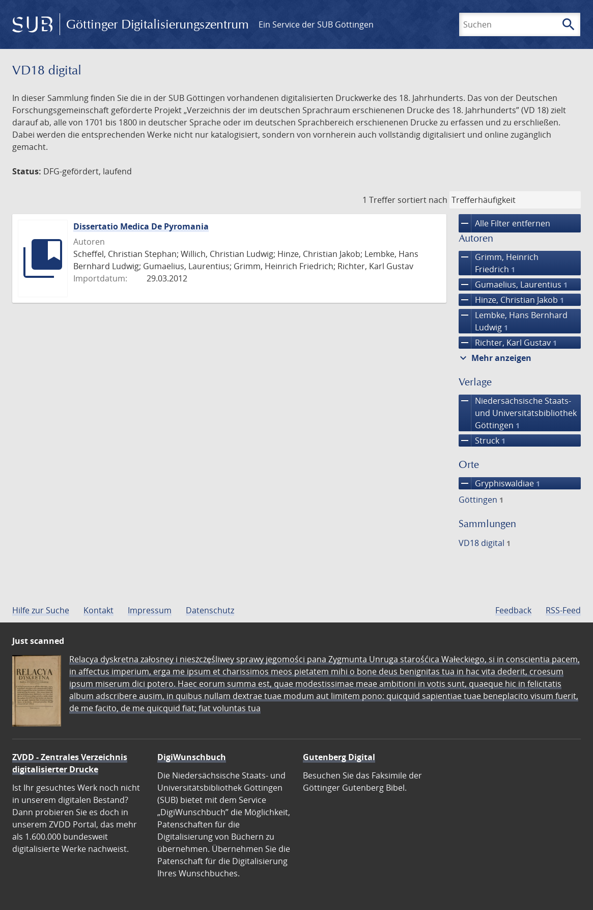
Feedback (513, 610)
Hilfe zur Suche (40, 610)
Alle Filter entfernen (504, 223)
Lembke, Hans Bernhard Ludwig (513, 321)
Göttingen (481, 499)
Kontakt (98, 610)
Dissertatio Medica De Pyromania (141, 226)
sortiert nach (422, 199)
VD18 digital (485, 543)
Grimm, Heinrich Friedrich (499, 263)
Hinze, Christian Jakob (511, 300)
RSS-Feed (563, 610)
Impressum (150, 610)
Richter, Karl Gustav (508, 342)
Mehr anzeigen (494, 358)
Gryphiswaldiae (499, 483)
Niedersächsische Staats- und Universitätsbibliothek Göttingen (518, 413)
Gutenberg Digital (339, 757)
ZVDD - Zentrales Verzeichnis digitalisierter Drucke (69, 763)
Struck (482, 440)
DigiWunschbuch (191, 757)
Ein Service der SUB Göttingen (316, 24)
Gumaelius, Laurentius (513, 284)
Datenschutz (210, 610)
